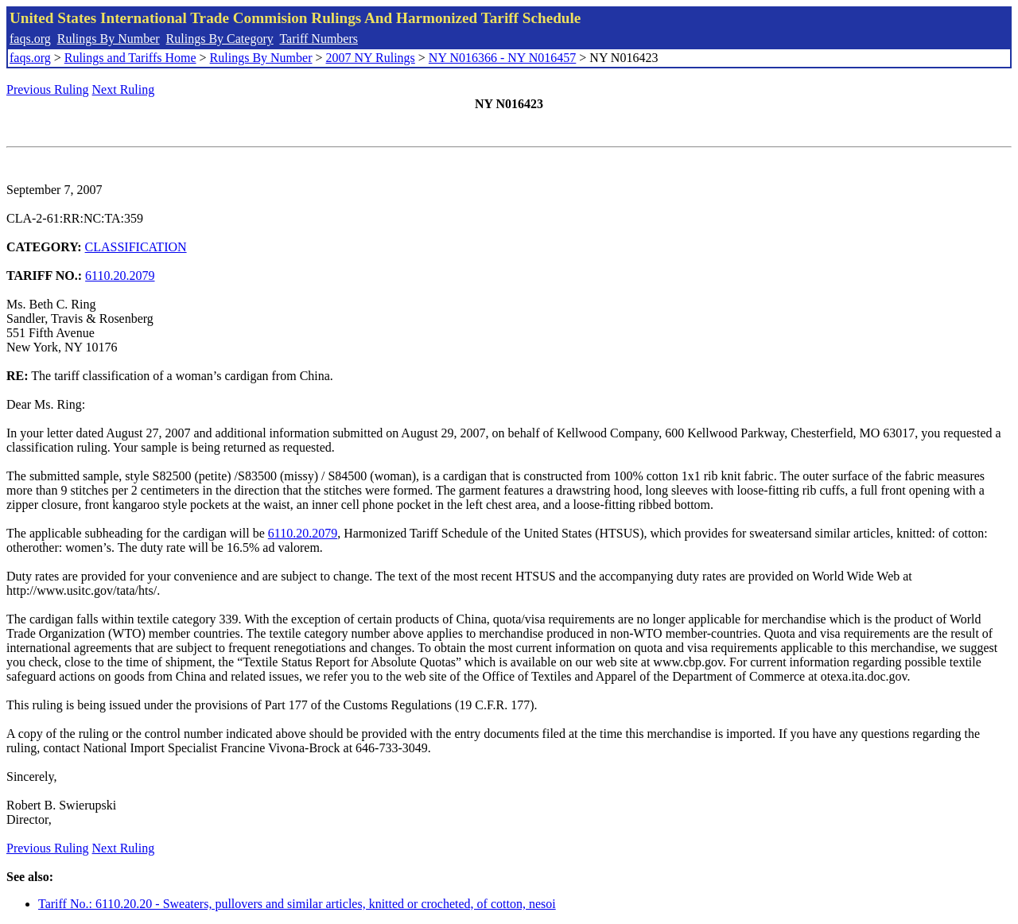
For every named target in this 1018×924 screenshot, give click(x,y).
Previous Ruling (47, 89)
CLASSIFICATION (136, 247)
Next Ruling (123, 89)
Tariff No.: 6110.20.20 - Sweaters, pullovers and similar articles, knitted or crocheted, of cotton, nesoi (297, 903)
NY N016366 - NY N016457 (502, 57)
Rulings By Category (220, 38)
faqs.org (30, 38)
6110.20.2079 (119, 275)
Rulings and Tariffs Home (130, 57)
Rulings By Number (108, 38)
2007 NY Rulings (370, 57)
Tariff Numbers (318, 38)
